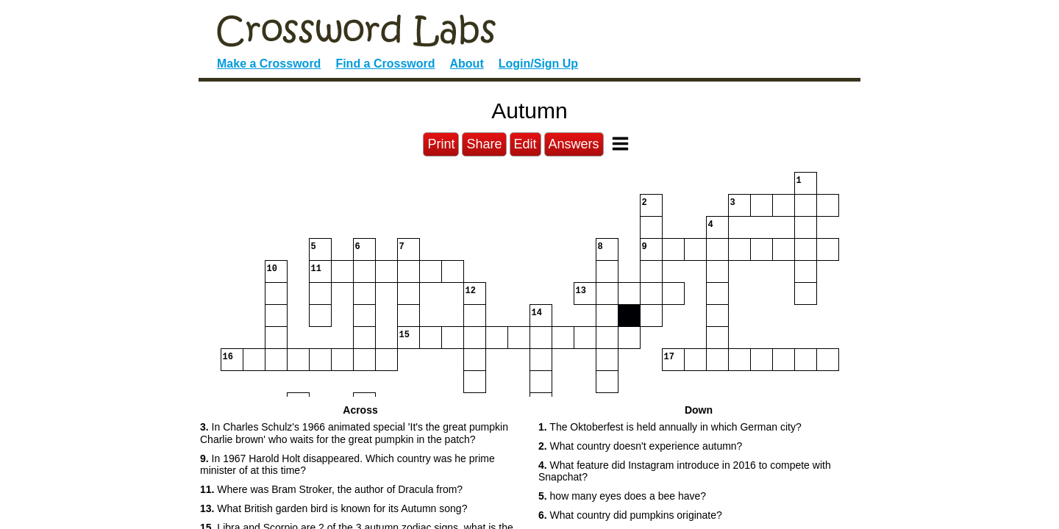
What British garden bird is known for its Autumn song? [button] (333, 508)
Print (440, 144)
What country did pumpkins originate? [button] (630, 515)
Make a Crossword (269, 63)
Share (484, 144)
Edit (525, 144)
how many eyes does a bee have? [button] (622, 496)
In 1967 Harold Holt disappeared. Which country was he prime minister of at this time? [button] (347, 465)
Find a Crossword (385, 63)
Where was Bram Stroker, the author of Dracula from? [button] (331, 489)
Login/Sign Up (538, 63)
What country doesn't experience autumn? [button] (640, 446)
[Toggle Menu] (620, 143)
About (467, 63)
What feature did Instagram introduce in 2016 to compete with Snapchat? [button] (684, 471)
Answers (574, 144)
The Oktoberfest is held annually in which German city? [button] (670, 427)
